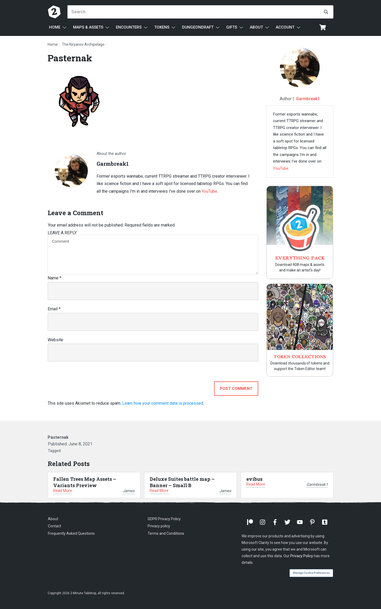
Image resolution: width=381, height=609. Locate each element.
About (53, 519)
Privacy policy (159, 526)
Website (55, 339)
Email (54, 308)
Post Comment (236, 388)
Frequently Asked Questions (71, 533)
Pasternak (70, 58)
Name (54, 277)
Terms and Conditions (166, 533)
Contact (54, 526)
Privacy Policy (301, 556)
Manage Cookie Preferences (311, 572)
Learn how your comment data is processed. (163, 403)
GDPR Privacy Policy (164, 519)
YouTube (209, 191)
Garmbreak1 (308, 98)
